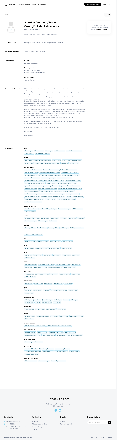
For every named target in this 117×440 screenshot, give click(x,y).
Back (6, 14)
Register (98, 29)
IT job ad (62, 421)
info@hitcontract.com (12, 421)
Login (104, 4)
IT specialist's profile (66, 424)
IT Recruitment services (23, 4)
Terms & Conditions (106, 437)
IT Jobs (34, 4)
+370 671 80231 (10, 424)
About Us (12, 4)
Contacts (34, 430)
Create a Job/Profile (93, 4)
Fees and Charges (37, 427)
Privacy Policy (94, 437)
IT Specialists (42, 4)
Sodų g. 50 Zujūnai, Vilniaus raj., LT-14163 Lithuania (15, 428)
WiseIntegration (27, 437)
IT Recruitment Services (39, 424)
